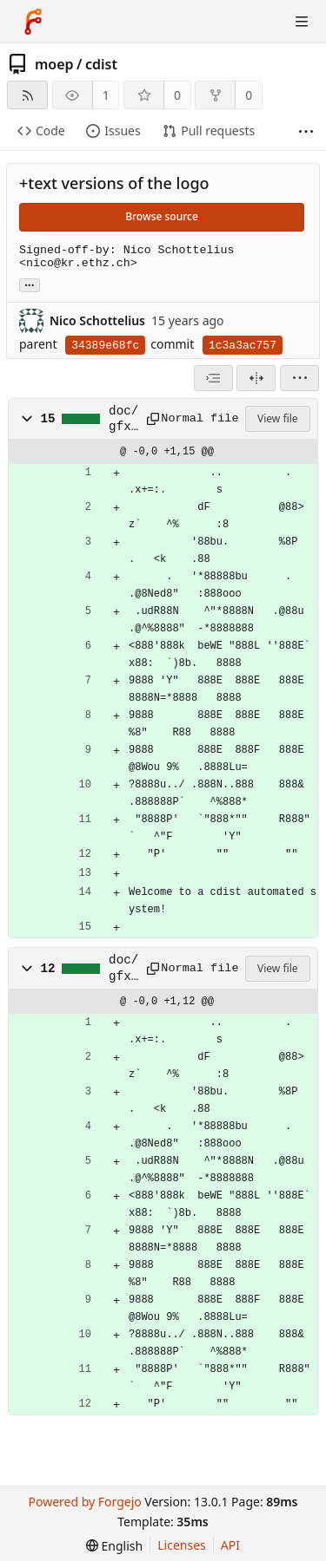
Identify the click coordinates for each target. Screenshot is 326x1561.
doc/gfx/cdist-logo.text (123, 968)
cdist (101, 64)
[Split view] (256, 378)
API (230, 1545)
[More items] (306, 131)
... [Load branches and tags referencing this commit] (29, 284)
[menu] (299, 378)
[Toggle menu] (301, 21)
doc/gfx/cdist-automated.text (123, 419)
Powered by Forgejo (84, 1501)
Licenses (181, 1545)
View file (277, 418)
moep (54, 64)
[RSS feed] (27, 95)
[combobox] (213, 378)
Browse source (161, 216)
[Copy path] (148, 419)
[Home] (33, 21)
